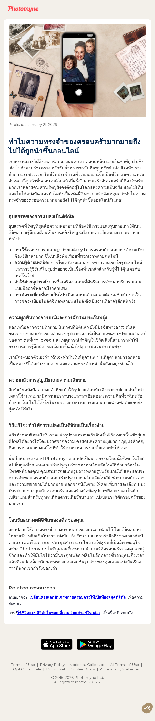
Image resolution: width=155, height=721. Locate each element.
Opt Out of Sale (27, 669)
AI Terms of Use (124, 664)
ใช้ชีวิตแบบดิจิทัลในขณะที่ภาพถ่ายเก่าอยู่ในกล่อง (58, 612)
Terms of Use (23, 664)
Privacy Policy (52, 664)
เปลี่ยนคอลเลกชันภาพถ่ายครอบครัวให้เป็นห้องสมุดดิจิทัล (78, 597)
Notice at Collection (87, 664)
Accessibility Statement (121, 669)
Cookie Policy (83, 669)
